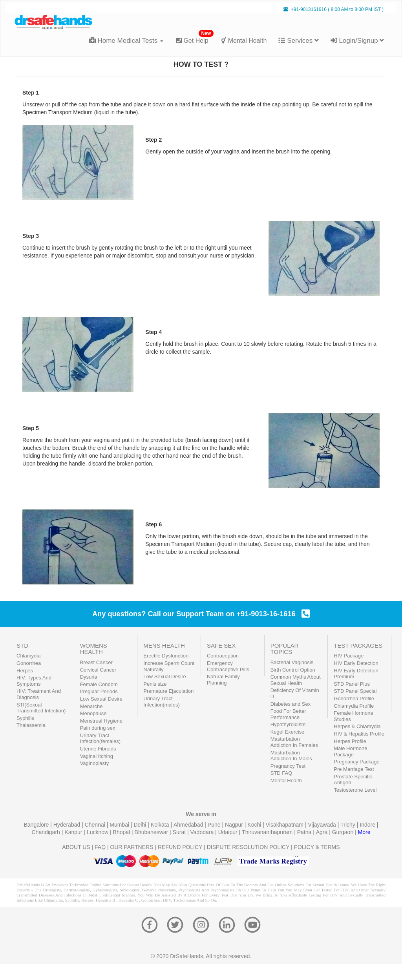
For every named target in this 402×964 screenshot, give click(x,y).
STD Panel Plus (352, 684)
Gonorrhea (28, 663)
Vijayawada (322, 825)
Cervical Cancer (98, 670)
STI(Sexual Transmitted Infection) (41, 708)
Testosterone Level (355, 790)
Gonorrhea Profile (354, 698)
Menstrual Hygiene (101, 721)
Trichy (348, 825)
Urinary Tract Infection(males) (161, 702)
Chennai (96, 825)
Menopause (93, 713)
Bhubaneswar (152, 832)
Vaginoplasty (94, 763)
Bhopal (122, 832)
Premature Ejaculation (168, 691)
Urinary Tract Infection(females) (100, 738)
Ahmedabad (189, 825)
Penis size (154, 684)
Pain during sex (97, 728)
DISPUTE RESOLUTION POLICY (248, 847)
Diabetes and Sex (290, 704)
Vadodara (203, 832)
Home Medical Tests (126, 40)
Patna (305, 832)
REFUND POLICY (180, 847)
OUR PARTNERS (131, 847)
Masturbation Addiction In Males (291, 756)
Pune (215, 825)
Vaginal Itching (96, 756)
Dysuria (88, 677)
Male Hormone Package (350, 751)
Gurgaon (343, 832)
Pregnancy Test (287, 766)
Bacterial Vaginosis (292, 662)
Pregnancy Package (356, 762)
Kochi (255, 825)
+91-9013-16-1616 (273, 614)
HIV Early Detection (356, 663)
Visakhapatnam (285, 825)
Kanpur (74, 832)
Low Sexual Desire (101, 699)
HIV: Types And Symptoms (33, 681)
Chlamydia (28, 656)
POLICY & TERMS (317, 847)
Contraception (223, 656)
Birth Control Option (292, 670)
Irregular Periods (99, 691)
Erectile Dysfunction (165, 656)
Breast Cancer (96, 662)
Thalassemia (31, 725)
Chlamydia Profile (354, 706)
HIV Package (349, 656)
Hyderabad (67, 825)
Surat (180, 832)
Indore (368, 825)
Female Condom (99, 684)
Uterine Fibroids (98, 749)
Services (298, 40)
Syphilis (25, 718)
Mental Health (244, 40)
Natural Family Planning (223, 680)
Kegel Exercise (287, 732)
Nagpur (235, 825)
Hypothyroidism (288, 724)
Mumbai (120, 825)
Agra (322, 832)
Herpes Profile (350, 741)
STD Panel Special (355, 691)
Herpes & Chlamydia (357, 726)
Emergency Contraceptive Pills (228, 666)
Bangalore (37, 825)
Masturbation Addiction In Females (294, 742)
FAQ (100, 847)
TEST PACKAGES (358, 645)
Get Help (195, 37)
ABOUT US (76, 847)
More (364, 832)
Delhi (140, 825)
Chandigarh (46, 832)
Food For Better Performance (288, 714)
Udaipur (228, 832)
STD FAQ (281, 773)
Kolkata (161, 825)
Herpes (24, 671)
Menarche (91, 706)
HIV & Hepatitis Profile (359, 734)
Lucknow (98, 832)
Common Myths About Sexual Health (295, 680)
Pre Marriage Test (354, 769)
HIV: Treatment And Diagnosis (38, 694)
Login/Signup (357, 40)
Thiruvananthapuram (268, 832)
